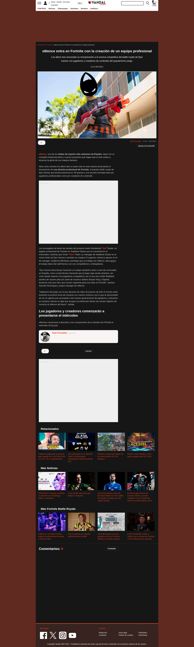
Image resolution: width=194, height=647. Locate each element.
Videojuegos (63, 9)
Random (84, 9)
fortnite (88, 351)
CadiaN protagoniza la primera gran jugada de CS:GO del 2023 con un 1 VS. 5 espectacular (51, 456)
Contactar (102, 635)
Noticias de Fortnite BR (146, 146)
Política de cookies (126, 635)
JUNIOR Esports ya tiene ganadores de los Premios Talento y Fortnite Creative (109, 536)
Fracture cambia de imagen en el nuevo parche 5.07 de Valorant (110, 456)
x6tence (43, 154)
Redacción (103, 633)
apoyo (113, 261)
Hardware (74, 9)
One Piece (66, 2)
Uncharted (54, 5)
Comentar (112, 549)
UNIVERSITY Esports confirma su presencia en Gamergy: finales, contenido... (51, 495)
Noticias (51, 9)
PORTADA (41, 9)
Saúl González (135, 141)
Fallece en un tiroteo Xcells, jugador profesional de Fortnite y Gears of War (51, 536)
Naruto (53, 2)
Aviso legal (123, 633)
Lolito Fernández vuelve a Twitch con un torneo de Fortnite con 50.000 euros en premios (141, 536)
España (59, 2)
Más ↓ (80, 3)
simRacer (94, 9)
